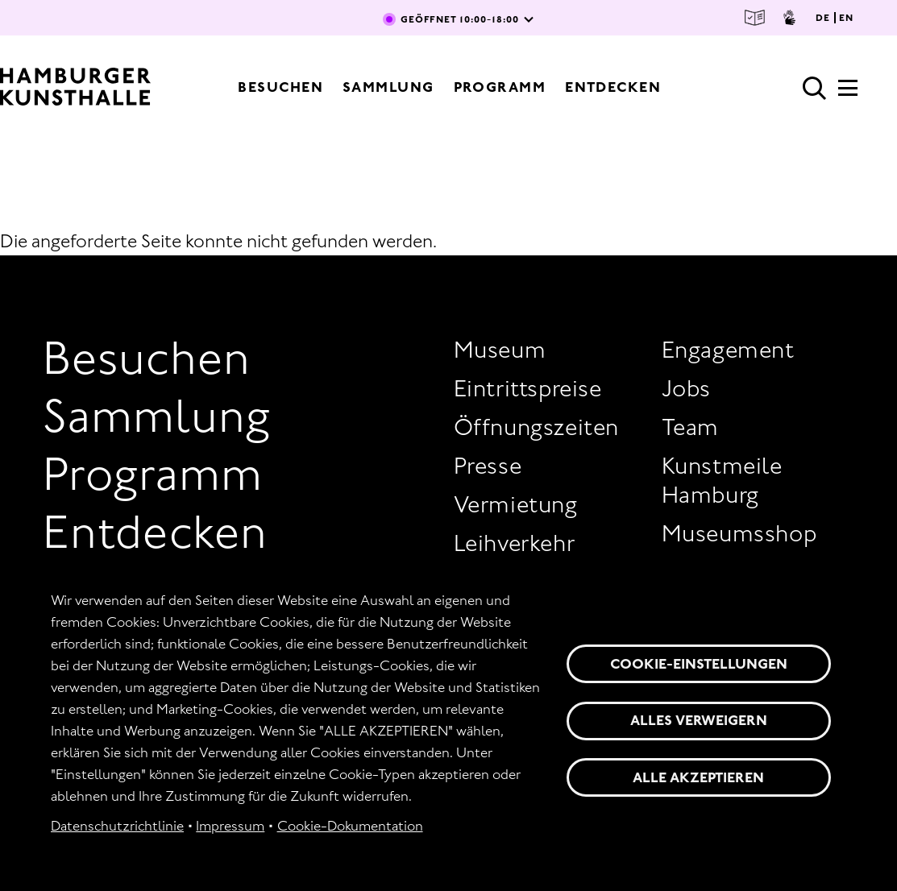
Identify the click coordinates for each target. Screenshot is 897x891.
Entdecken (613, 87)
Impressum (230, 826)
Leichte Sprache (755, 18)
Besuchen (280, 87)
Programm (500, 87)
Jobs (686, 388)
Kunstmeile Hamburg (722, 480)
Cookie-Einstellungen (698, 664)
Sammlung (388, 87)
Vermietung (516, 504)
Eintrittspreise (528, 388)
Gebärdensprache (789, 18)
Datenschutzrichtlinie (117, 826)
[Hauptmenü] (848, 93)
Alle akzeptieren (698, 777)
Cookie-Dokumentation (350, 826)
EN (846, 17)
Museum (500, 349)
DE (823, 17)
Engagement (728, 349)
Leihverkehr (514, 542)
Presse (488, 465)
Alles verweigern (698, 720)
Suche (815, 89)
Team (690, 426)
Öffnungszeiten (536, 426)
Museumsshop (739, 533)
